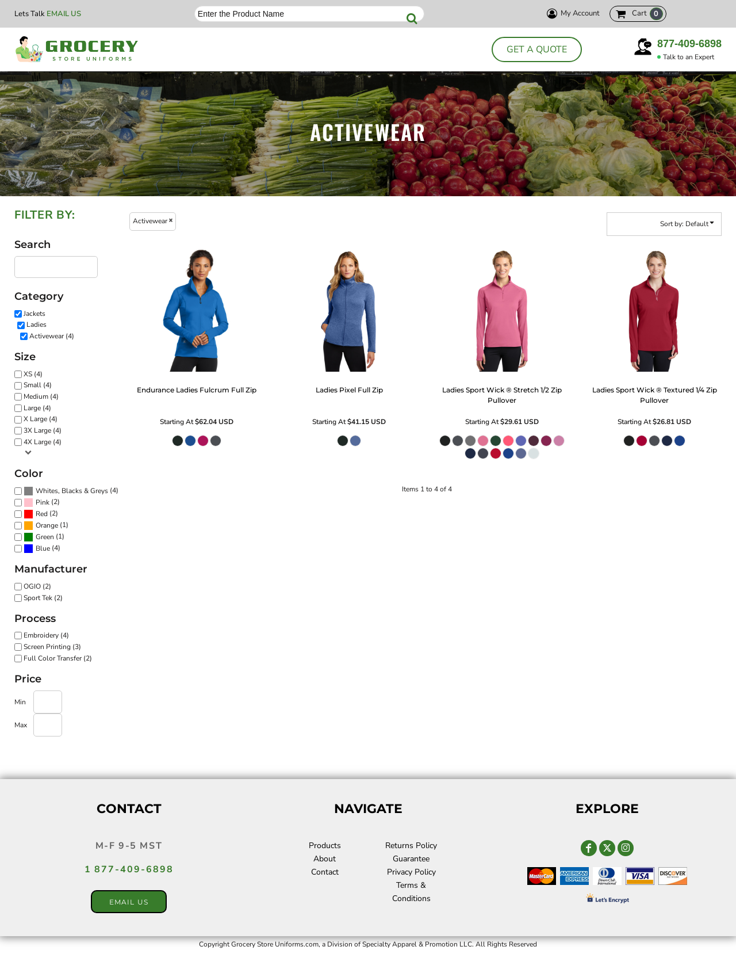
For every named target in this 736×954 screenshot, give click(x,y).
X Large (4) (40, 418)
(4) (71, 491)
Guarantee (411, 858)
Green (45, 536)
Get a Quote (537, 49)
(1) (46, 526)
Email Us (64, 14)
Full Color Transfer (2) (58, 658)
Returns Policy (411, 845)
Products (325, 845)
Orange (47, 525)
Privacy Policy (411, 872)
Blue (43, 548)
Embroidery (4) (46, 635)
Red (42, 513)
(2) (42, 503)
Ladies (36, 324)
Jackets (34, 313)
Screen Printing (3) (52, 646)
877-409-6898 (689, 43)
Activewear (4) (51, 336)
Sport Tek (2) (43, 597)
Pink (42, 502)
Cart (647, 13)
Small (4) (38, 385)
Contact (325, 872)
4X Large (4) (43, 442)
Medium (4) (41, 396)
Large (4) (37, 408)
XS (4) (33, 374)
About (324, 858)
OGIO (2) (37, 586)
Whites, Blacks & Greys (72, 490)
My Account (571, 13)
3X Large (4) (43, 430)
